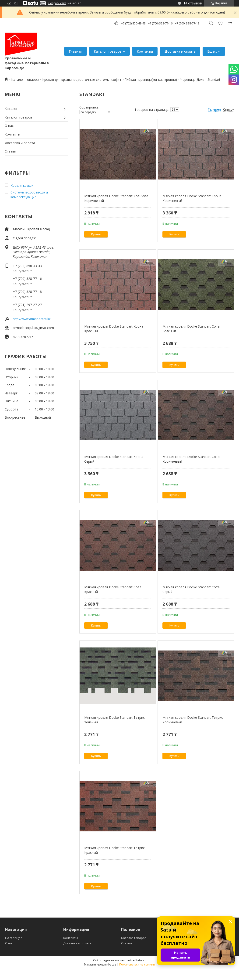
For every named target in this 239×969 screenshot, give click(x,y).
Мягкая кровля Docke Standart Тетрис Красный (114, 850)
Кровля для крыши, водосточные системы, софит (81, 79)
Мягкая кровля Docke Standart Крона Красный (113, 328)
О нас (9, 125)
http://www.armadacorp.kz (32, 319)
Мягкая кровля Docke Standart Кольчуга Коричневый (116, 198)
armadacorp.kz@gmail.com (33, 327)
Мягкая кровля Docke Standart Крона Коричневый (191, 198)
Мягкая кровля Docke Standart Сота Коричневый (191, 459)
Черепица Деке (192, 79)
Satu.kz (140, 960)
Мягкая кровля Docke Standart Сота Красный (112, 589)
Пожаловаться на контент (137, 964)
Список (228, 109)
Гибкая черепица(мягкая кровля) (151, 79)
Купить (96, 234)
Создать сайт (57, 3)
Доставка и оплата (180, 51)
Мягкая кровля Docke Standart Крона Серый (113, 459)
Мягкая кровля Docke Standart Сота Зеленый (191, 328)
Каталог (11, 108)
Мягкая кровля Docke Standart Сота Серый (191, 589)
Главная (75, 51)
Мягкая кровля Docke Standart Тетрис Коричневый (192, 719)
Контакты (145, 51)
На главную (13, 938)
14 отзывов (192, 3)
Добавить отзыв (220, 23)
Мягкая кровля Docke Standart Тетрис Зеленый (114, 719)
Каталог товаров (108, 51)
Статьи (10, 151)
